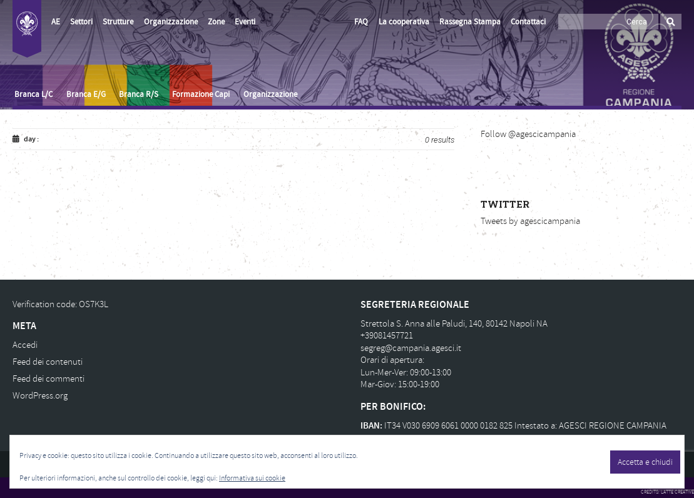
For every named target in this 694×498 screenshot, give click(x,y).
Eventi (245, 22)
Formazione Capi (201, 94)
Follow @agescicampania (528, 134)
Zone (216, 22)
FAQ (361, 22)
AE (55, 22)
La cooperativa (404, 22)
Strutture (118, 22)
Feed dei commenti (48, 379)
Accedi (25, 345)
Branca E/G (86, 94)
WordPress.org (40, 396)
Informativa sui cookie (252, 478)
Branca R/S (138, 94)
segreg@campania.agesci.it (410, 348)
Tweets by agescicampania (530, 221)
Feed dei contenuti (48, 362)
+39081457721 (386, 336)
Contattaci (528, 22)
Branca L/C (33, 94)
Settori (81, 22)
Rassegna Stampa (470, 22)
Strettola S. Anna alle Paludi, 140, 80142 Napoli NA (454, 324)
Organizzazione (171, 22)
